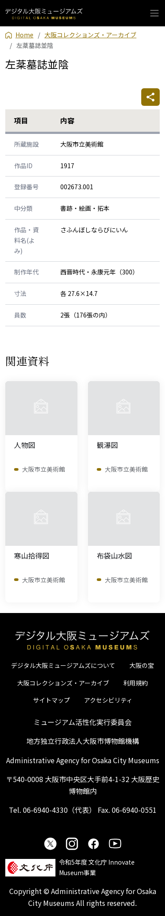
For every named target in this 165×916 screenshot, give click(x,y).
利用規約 (135, 682)
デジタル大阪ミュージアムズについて (63, 665)
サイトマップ (51, 700)
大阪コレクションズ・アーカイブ (63, 682)
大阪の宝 (141, 665)
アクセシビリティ (108, 700)
